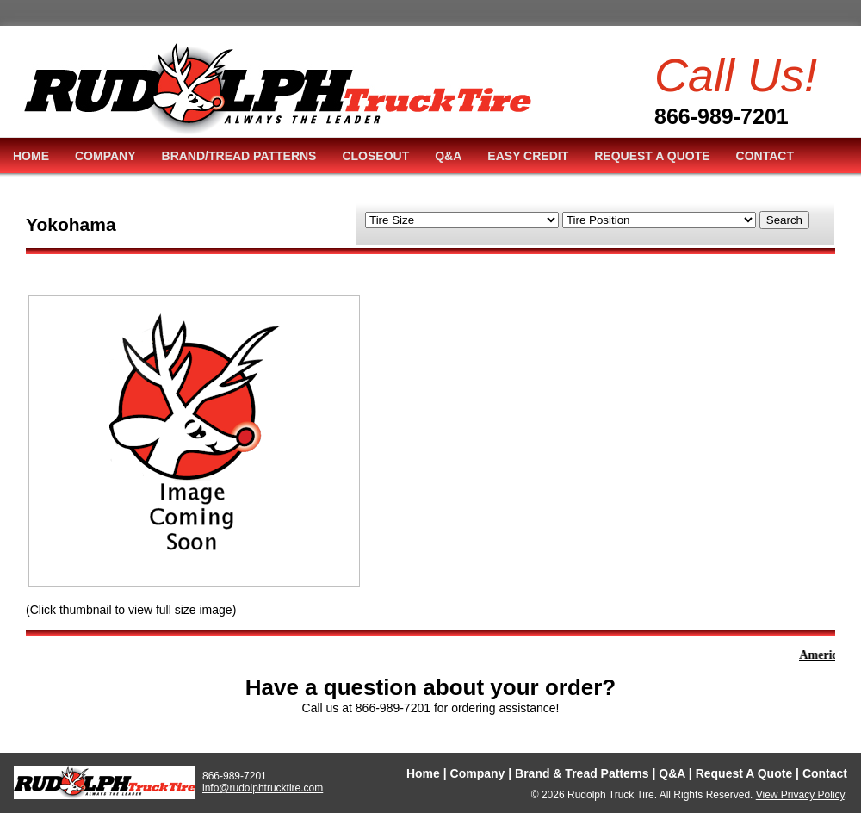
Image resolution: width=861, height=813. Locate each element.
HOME (31, 156)
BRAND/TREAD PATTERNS (239, 156)
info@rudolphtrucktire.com (262, 788)
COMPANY (105, 156)
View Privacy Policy (800, 795)
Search (784, 220)
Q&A (448, 156)
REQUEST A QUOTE (651, 156)
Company (477, 773)
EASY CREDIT (527, 156)
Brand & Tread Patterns (582, 773)
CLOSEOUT (375, 156)
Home (423, 773)
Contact (824, 773)
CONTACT (765, 156)
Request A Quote (744, 773)
